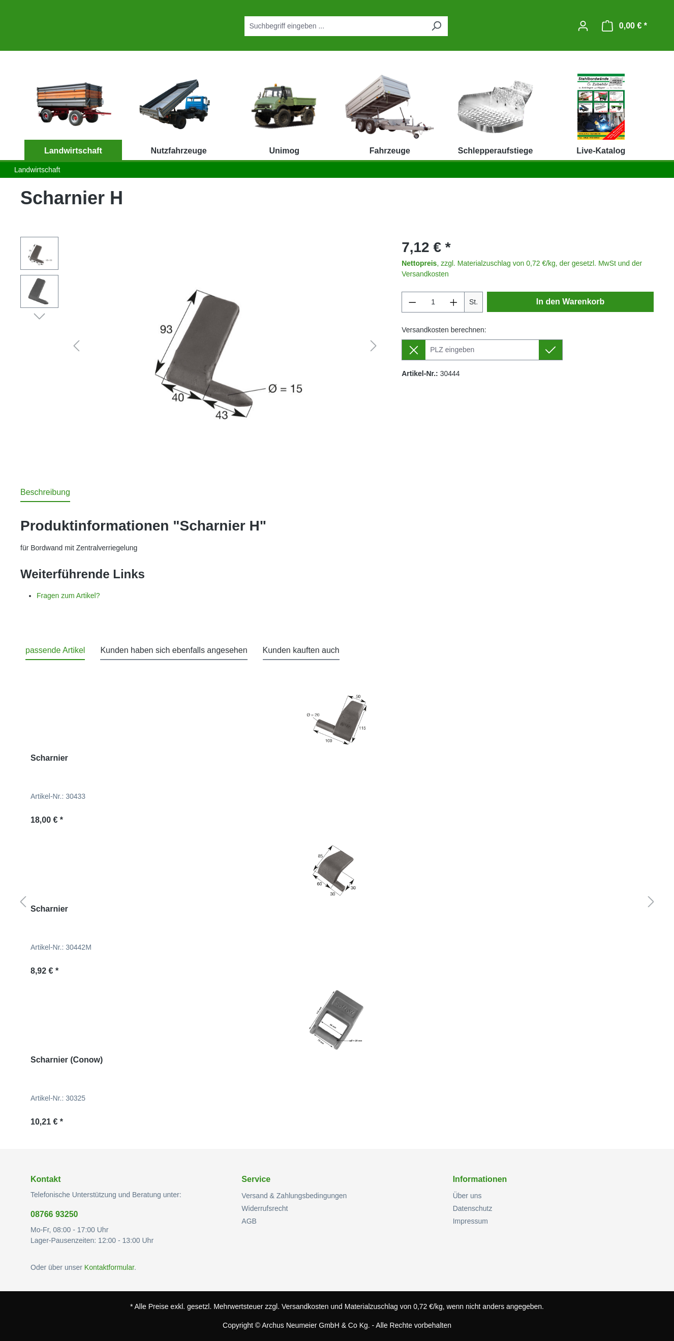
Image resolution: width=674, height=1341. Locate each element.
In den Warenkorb (570, 301)
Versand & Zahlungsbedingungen (294, 1196)
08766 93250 (54, 1214)
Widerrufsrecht (264, 1208)
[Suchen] (436, 26)
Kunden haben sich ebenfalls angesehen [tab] (173, 650)
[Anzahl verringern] (412, 302)
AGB (249, 1221)
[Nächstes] (373, 346)
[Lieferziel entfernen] (413, 349)
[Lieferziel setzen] (551, 349)
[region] (200, 346)
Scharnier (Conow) (66, 1059)
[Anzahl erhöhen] (454, 302)
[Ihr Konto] (583, 26)
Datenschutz (473, 1208)
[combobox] (334, 26)
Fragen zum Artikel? (68, 595)
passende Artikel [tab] (55, 650)
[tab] (45, 493)
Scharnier (49, 758)
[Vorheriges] (76, 346)
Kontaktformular (109, 1267)
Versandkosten (305, 1306)
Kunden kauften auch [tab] (301, 650)
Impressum (470, 1221)
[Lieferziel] (482, 349)
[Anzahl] (433, 302)
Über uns (467, 1196)
